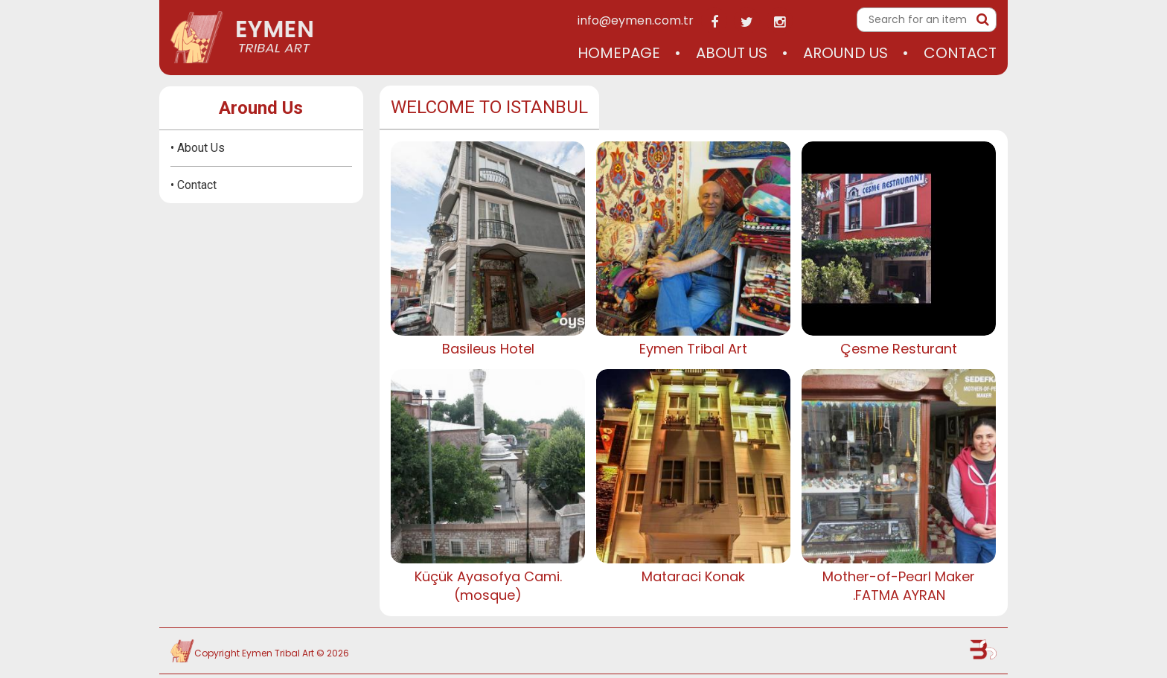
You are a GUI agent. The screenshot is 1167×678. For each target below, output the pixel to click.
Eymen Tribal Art (278, 653)
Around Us (845, 52)
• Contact (193, 185)
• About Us (197, 148)
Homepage (619, 52)
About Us (731, 52)
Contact (960, 52)
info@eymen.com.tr (636, 20)
